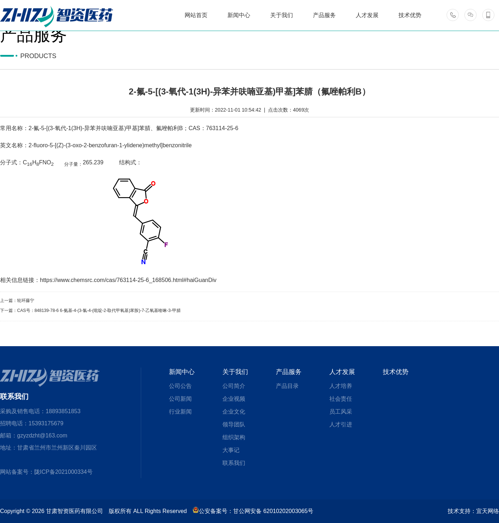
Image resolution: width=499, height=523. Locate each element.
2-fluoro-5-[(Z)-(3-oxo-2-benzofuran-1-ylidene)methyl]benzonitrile (110, 145)
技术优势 (395, 371)
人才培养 (340, 386)
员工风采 (340, 412)
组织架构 (233, 437)
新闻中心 (182, 371)
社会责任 (340, 399)
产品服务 (289, 371)
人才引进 (340, 424)
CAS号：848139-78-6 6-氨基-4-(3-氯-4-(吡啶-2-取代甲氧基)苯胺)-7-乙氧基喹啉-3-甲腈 (99, 310)
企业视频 (233, 399)
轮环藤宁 (25, 300)
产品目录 (287, 386)
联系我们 (233, 463)
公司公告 (180, 386)
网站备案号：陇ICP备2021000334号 (46, 472)
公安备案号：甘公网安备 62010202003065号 (252, 511)
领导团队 (233, 424)
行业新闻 (180, 412)
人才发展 (342, 371)
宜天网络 (487, 511)
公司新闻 (180, 399)
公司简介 (233, 386)
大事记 (231, 450)
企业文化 (233, 412)
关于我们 (235, 371)
